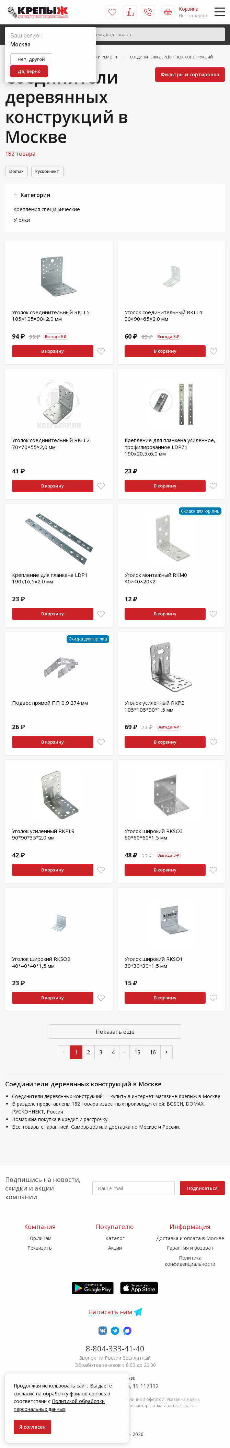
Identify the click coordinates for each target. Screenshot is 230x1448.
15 (137, 1053)
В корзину (52, 352)
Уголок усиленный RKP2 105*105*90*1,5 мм (154, 707)
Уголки (21, 220)
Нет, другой (31, 59)
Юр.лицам (39, 1238)
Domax (18, 172)
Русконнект (54, 172)
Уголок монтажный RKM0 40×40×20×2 (156, 579)
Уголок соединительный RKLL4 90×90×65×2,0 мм (163, 316)
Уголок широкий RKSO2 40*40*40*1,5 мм (41, 963)
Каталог (115, 1238)
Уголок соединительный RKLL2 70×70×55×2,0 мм (51, 444)
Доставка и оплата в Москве (190, 1238)
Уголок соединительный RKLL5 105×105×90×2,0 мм (51, 316)
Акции (115, 1248)
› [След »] (166, 1052)
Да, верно (29, 71)
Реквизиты (40, 1248)
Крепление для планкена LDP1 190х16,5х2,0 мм (50, 579)
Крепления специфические (46, 210)
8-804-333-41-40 (115, 1348)
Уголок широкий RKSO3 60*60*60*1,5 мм (154, 835)
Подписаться (202, 1188)
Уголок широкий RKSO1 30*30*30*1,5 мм (154, 963)
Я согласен (32, 1427)
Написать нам (110, 1312)
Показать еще (115, 1032)
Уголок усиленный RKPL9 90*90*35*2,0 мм (43, 835)
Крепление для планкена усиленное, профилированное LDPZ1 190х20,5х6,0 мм (170, 448)
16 (153, 1053)
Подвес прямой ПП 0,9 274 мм (50, 703)
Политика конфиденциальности (190, 1260)
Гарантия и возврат (190, 1248)
